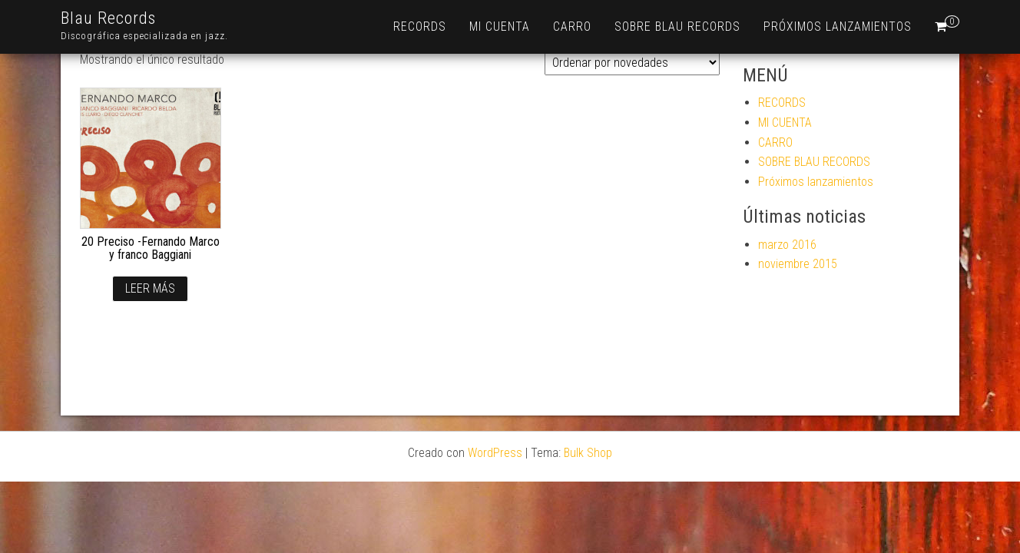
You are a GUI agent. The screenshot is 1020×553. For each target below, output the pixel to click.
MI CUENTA (499, 26)
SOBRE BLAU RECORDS (677, 26)
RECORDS (419, 26)
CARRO (572, 26)
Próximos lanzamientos (837, 26)
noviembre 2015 (797, 264)
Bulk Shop (588, 452)
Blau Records (108, 18)
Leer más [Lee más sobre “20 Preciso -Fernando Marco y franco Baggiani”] (150, 288)
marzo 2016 (787, 244)
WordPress (495, 452)
